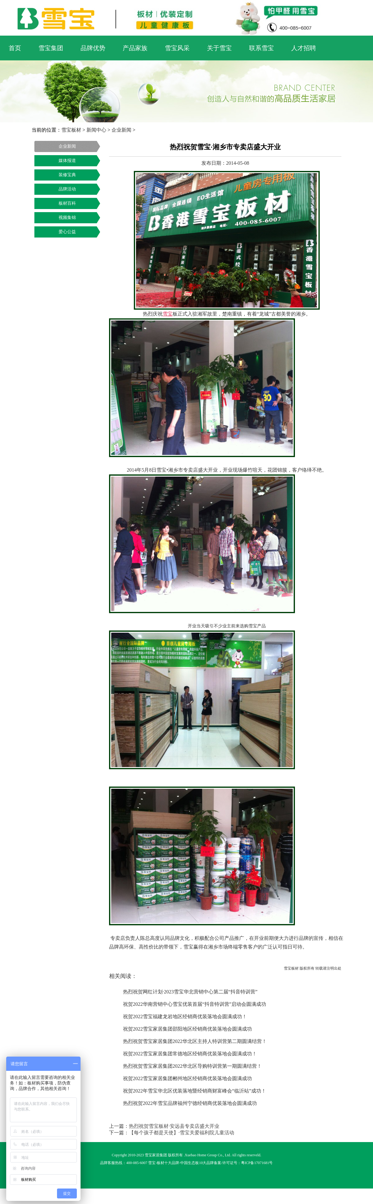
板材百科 (67, 203)
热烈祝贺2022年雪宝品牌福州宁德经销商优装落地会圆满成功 (190, 1103)
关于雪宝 (219, 48)
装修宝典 (67, 174)
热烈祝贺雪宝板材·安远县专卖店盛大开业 (174, 1126)
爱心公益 (67, 231)
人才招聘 (303, 48)
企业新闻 (121, 130)
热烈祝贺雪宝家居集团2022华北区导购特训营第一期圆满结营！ (192, 1066)
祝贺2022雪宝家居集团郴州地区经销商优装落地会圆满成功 (187, 1078)
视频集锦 (67, 217)
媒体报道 (67, 160)
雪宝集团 (50, 48)
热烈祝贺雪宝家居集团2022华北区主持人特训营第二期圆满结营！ (195, 1041)
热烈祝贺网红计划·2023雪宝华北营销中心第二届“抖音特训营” (190, 991)
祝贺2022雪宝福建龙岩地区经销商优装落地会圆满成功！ (185, 1016)
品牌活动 (67, 189)
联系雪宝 (261, 48)
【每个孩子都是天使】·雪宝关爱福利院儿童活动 (181, 1132)
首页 (15, 48)
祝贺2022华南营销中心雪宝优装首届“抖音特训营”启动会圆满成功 (194, 1004)
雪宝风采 (177, 48)
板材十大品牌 (168, 1163)
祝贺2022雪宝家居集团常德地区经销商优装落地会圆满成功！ (190, 1053)
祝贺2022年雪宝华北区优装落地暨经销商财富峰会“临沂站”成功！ (194, 1090)
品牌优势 (93, 48)
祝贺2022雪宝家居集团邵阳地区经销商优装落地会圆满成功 (187, 1029)
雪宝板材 (71, 130)
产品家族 (135, 48)
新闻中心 (96, 130)
